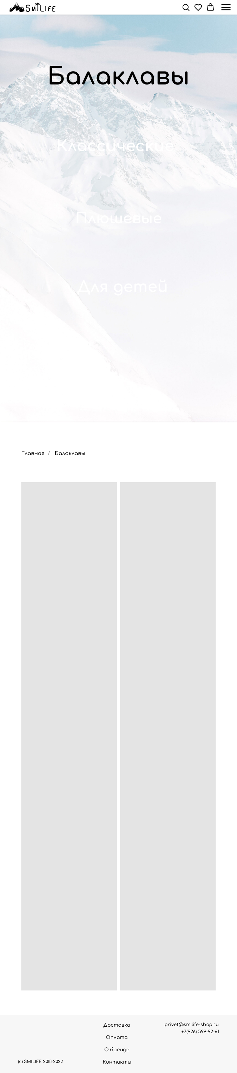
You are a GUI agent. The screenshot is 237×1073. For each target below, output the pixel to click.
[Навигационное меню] (226, 7)
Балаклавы (70, 453)
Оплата (117, 1037)
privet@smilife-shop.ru (191, 1024)
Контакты (117, 1062)
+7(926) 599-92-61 (200, 1031)
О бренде (116, 1050)
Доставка (116, 1025)
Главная (32, 453)
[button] (186, 7)
